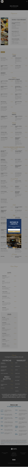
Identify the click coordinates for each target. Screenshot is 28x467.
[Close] (20, 220)
